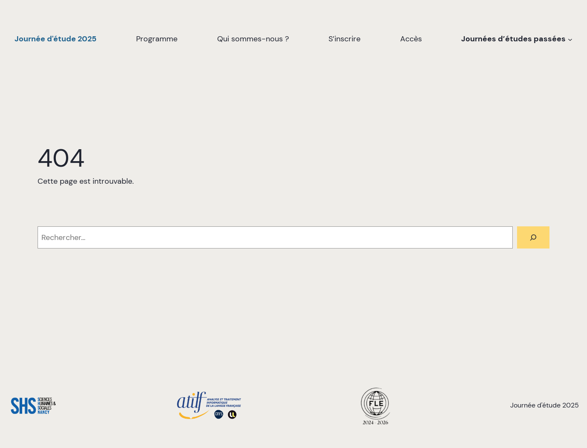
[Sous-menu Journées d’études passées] (570, 39)
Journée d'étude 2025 (55, 39)
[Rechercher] (533, 237)
